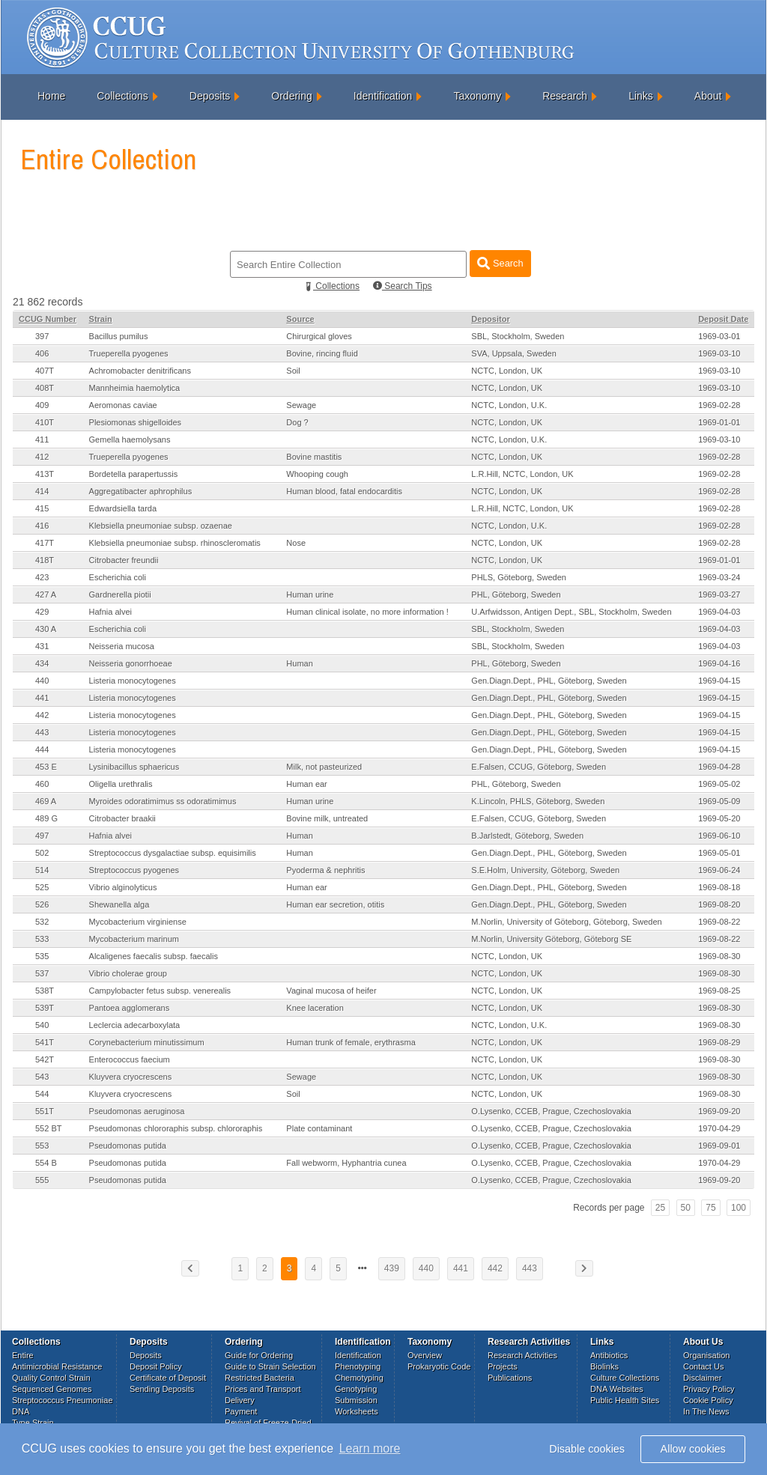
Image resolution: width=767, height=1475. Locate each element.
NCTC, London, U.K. (509, 405)
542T (44, 1059)
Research (564, 96)
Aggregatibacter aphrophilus (140, 491)
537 (42, 973)
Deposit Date (723, 318)
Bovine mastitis (314, 456)
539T (44, 1007)
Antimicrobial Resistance (57, 1366)
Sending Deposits (162, 1388)
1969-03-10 (719, 353)
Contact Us (703, 1366)
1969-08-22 (719, 921)
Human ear (306, 783)
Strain (100, 318)
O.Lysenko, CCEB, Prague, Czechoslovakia (551, 1111)
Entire (23, 1355)
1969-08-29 (719, 1042)
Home (51, 96)
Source (300, 318)
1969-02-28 (719, 405)
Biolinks (604, 1366)
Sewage (301, 405)
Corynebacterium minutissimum (146, 1042)
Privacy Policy (708, 1388)
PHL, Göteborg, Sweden (515, 594)
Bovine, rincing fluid (321, 353)
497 (42, 835)
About (708, 96)
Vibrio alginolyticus (123, 887)
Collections (122, 96)
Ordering (291, 96)
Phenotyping (358, 1366)
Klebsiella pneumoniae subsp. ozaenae (160, 525)
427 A (45, 594)
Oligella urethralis (121, 783)
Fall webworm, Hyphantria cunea (346, 1162)
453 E (46, 766)
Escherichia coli (117, 577)
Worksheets (356, 1411)
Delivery (240, 1400)
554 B (46, 1162)
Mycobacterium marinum (134, 938)
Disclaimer (702, 1377)
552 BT (48, 1128)
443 (42, 732)
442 (42, 715)
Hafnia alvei (110, 611)
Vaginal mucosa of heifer (331, 990)
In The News (706, 1411)
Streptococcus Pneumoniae (62, 1400)
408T (44, 387)
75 (710, 1207)
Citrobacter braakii (122, 818)
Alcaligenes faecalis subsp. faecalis (153, 956)
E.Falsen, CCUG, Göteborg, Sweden (538, 766)
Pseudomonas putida (127, 1145)
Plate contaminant (319, 1128)
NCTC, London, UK (506, 370)
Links (640, 96)
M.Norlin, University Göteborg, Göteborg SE (551, 938)
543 (42, 1076)
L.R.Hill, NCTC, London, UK (522, 473)
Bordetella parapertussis (133, 473)
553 (42, 1145)
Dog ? (297, 422)
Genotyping (356, 1388)
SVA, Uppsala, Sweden (514, 353)
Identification (383, 96)
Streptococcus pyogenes (134, 870)
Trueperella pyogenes (129, 353)
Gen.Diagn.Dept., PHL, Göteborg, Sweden (548, 680)
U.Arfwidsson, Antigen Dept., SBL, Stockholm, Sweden (571, 611)
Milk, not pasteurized (324, 766)
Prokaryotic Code (438, 1366)
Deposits (210, 96)
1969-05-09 (719, 801)
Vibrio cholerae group (128, 973)
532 (42, 921)
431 (42, 646)
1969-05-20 (719, 818)
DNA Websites (616, 1388)
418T (44, 560)
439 (391, 1268)
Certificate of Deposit (168, 1377)
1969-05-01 (719, 852)
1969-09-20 (719, 1111)
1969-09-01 (719, 1145)
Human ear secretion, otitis (335, 904)
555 (42, 1180)
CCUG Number (47, 318)
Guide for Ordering (259, 1355)
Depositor (490, 318)
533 (42, 938)
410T (44, 422)
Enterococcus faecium (129, 1059)
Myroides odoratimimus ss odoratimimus (163, 801)
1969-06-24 (719, 870)
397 (42, 336)
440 (42, 680)
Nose (296, 542)
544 (42, 1093)
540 (42, 1025)
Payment (241, 1411)
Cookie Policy (708, 1400)
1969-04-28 (719, 766)
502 (42, 852)
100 (738, 1207)
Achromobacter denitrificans (140, 370)
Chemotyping (359, 1377)
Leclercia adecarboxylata (135, 1025)
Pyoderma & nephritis (325, 870)
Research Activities (522, 1355)
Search (500, 263)
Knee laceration (314, 1007)
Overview (424, 1355)
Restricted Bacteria (259, 1377)
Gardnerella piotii (120, 594)
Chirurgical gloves (318, 336)
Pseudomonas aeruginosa (137, 1111)
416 (42, 525)
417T (44, 542)
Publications (510, 1377)
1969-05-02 (719, 783)
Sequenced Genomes (51, 1388)
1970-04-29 (719, 1128)
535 (42, 956)
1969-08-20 (719, 904)
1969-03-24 (719, 577)
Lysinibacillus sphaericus (134, 766)
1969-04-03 (719, 611)
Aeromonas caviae (123, 405)
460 (42, 783)
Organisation (706, 1355)
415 (42, 508)
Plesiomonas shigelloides (135, 422)
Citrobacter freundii (124, 560)
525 (42, 887)
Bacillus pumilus (118, 336)
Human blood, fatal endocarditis (344, 491)
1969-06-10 (719, 835)
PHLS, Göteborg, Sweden (518, 577)
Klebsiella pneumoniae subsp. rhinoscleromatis (175, 542)
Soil (293, 370)
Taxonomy (477, 96)
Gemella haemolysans (130, 439)
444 (42, 749)
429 (42, 611)
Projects (503, 1366)
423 (42, 577)
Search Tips (402, 286)
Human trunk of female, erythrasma (350, 1042)
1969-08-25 (719, 990)
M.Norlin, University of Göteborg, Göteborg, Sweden (566, 921)
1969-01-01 (719, 422)
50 (686, 1207)
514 (42, 870)
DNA (20, 1411)
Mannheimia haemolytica (135, 387)
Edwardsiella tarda (123, 508)
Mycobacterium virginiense (138, 921)
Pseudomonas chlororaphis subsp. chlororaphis (176, 1128)
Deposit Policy (156, 1366)
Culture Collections (624, 1377)
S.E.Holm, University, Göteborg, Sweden (545, 870)
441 (42, 697)
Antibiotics (609, 1355)
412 (42, 456)
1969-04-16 (719, 663)
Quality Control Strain (51, 1377)
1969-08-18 (719, 887)
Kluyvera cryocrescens (130, 1076)
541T (44, 1042)
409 (42, 405)
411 (42, 439)
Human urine (309, 594)
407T (44, 370)
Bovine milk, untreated (327, 818)
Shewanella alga (119, 904)
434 (42, 663)
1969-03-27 (719, 594)
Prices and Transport (263, 1388)
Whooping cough (317, 473)
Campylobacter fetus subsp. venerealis (160, 990)
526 (42, 904)
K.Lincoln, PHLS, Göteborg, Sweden (537, 801)
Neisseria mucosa (121, 646)
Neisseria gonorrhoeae (130, 663)
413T (44, 473)
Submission (356, 1400)
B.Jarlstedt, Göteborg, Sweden (527, 835)
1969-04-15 (719, 680)
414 (42, 491)
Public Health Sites (624, 1400)
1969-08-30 (719, 956)
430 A (45, 628)
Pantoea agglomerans (129, 1007)
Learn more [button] (370, 1448)
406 (42, 353)
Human (299, 663)
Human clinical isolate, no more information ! (367, 611)
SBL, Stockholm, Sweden (517, 336)
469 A (45, 801)
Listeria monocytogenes (132, 680)
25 (660, 1207)
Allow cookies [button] (693, 1449)
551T (44, 1111)
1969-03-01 (719, 336)
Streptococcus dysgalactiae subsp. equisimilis (172, 852)
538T (44, 990)
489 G (46, 818)
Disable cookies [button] (587, 1449)
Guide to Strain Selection (270, 1366)
